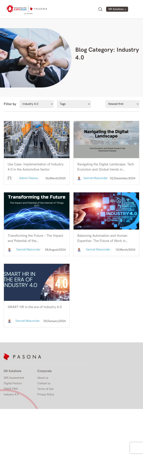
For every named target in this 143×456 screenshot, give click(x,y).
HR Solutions (115, 9)
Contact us (43, 383)
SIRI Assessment (14, 377)
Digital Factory (13, 383)
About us (42, 377)
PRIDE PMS (11, 389)
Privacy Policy (45, 394)
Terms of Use (45, 389)
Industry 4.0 (11, 394)
